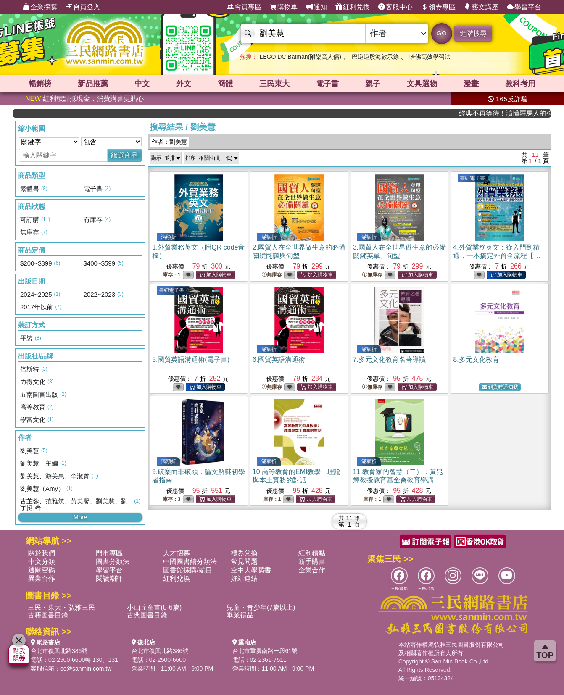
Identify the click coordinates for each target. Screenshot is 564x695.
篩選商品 (124, 155)
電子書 (327, 83)
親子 (372, 83)
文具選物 (422, 83)
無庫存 (272, 275)
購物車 (284, 7)
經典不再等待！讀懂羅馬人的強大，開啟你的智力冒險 (518, 113)
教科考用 (520, 83)
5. (190, 359)
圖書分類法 (112, 561)
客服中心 (395, 7)
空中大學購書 (251, 570)
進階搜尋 (473, 33)
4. (496, 256)
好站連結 (244, 578)
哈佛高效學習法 (430, 56)
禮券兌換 (244, 553)
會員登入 (83, 7)
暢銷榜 (40, 83)
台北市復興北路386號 (59, 651)
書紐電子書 (472, 178)
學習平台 (524, 7)
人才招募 (176, 553)
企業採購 (40, 7)
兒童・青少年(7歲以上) (261, 607)
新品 (93, 83)
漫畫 (471, 83)
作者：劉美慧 (169, 141)
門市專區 (109, 553)
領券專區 (438, 7)
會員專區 (244, 7)
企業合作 (311, 570)
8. (476, 359)
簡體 (225, 83)
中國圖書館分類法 (190, 561)
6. (279, 359)
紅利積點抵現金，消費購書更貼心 (84, 98)
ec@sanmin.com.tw (85, 668)
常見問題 (244, 561)
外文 (183, 83)
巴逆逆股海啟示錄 (375, 56)
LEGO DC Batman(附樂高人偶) (300, 56)
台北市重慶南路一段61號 (265, 651)
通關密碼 (41, 570)
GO (441, 33)
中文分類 (41, 561)
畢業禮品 (240, 615)
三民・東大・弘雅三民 (61, 607)
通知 (316, 7)
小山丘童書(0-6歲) (154, 607)
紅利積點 (311, 553)
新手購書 (311, 561)
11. (398, 480)
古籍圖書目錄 (48, 615)
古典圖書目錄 (147, 615)
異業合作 (41, 578)
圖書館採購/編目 (187, 570)
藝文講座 (481, 7)
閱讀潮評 (109, 578)
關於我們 (41, 553)
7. (389, 359)
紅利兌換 (352, 7)
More (80, 517)
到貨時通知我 (500, 387)
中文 (142, 83)
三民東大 (274, 83)
